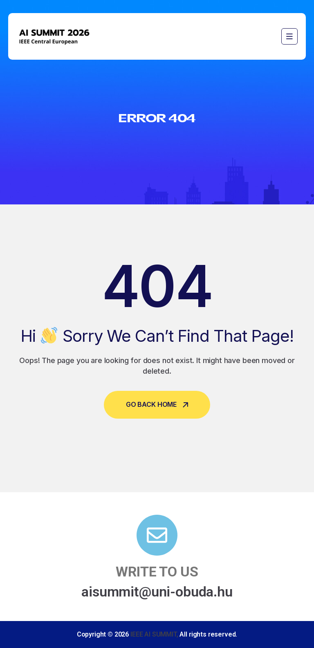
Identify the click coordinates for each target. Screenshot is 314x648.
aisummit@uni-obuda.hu (157, 591)
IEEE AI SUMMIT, (154, 634)
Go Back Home (157, 404)
